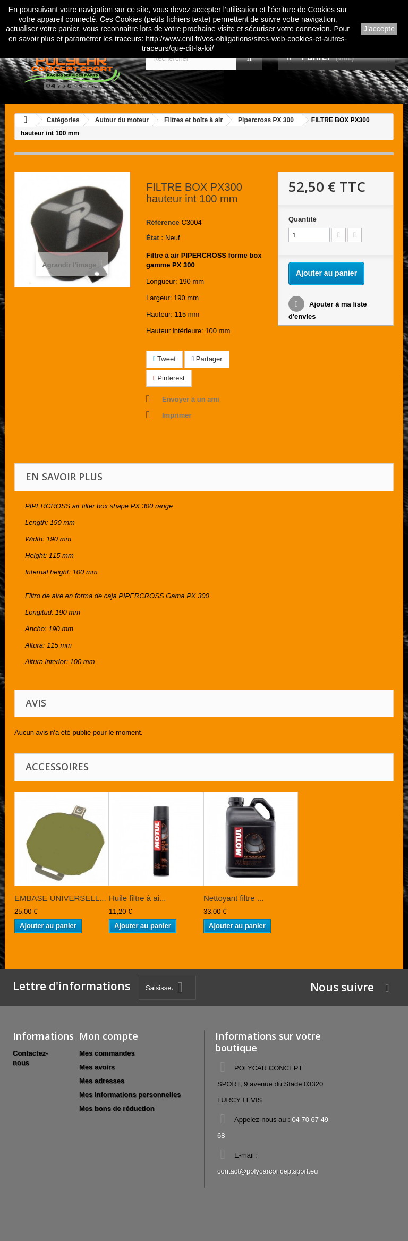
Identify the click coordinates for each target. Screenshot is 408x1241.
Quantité (302, 219)
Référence (163, 222)
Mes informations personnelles (130, 1095)
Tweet (164, 359)
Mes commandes (107, 1053)
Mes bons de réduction (117, 1108)
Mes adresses (101, 1081)
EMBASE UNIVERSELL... (60, 898)
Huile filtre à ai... (137, 898)
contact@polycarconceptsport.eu (267, 1171)
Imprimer (177, 415)
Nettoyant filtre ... (233, 898)
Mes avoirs (97, 1067)
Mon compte (108, 1036)
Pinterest (169, 378)
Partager (206, 359)
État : (155, 238)
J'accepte (379, 28)
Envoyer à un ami (190, 399)
